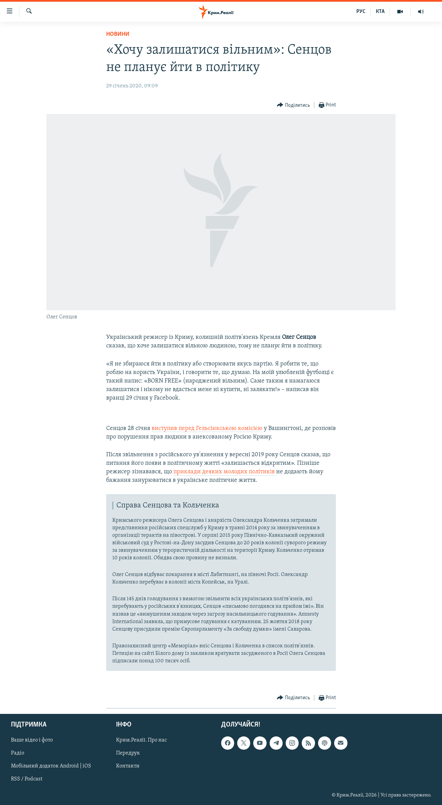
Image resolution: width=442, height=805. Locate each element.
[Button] (293, 105)
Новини (117, 34)
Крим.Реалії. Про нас (141, 740)
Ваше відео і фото (32, 740)
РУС (361, 11)
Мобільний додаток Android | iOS (51, 766)
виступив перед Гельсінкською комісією (207, 428)
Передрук (128, 753)
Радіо (17, 753)
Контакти (128, 766)
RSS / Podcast (26, 779)
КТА (380, 11)
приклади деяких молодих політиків (224, 472)
